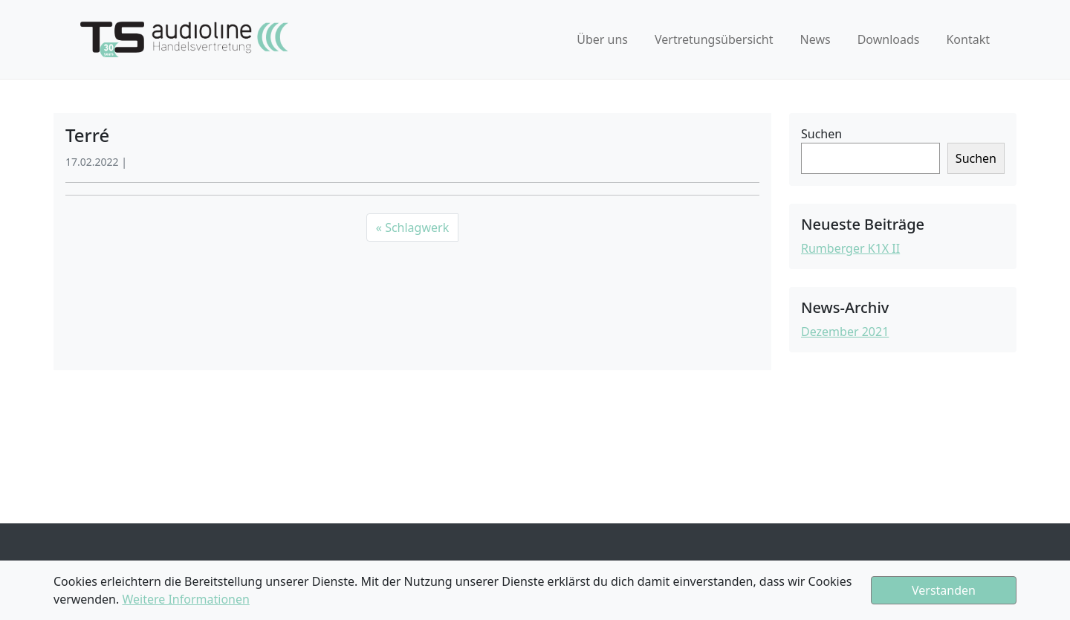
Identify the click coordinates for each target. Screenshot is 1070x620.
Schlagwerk (417, 227)
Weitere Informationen (185, 599)
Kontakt (968, 39)
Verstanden (944, 590)
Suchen (821, 134)
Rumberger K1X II (850, 248)
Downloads (888, 39)
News (815, 39)
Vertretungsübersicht (714, 39)
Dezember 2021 (845, 331)
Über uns (602, 39)
